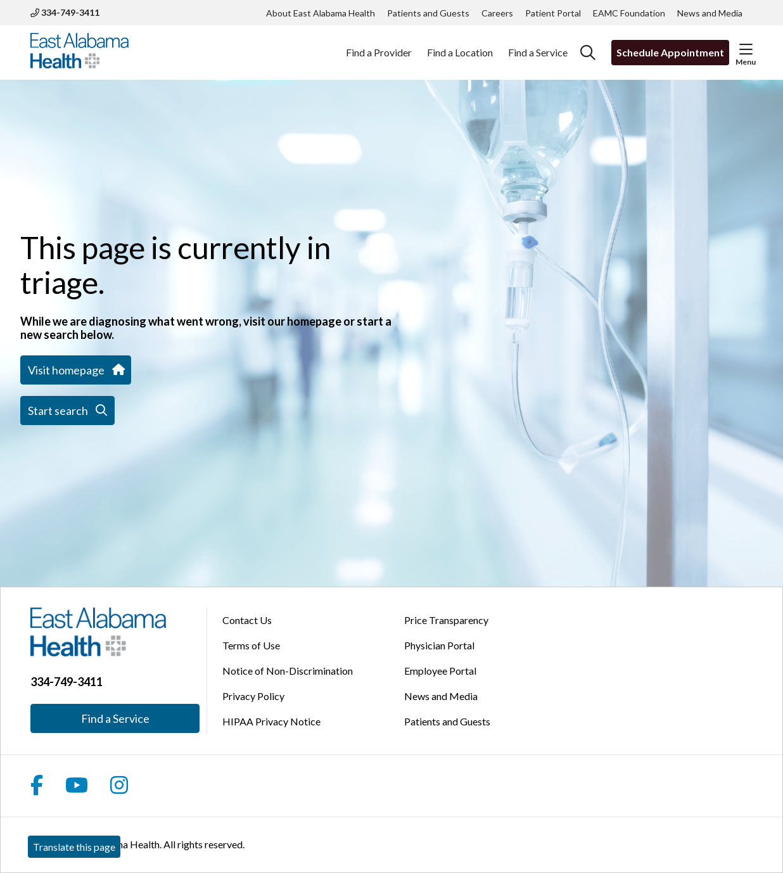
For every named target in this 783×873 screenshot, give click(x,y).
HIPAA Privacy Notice (271, 721)
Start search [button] (67, 410)
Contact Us (247, 620)
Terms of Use (251, 645)
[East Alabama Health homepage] (79, 52)
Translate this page (74, 847)
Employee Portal (440, 671)
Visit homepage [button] (76, 370)
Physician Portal (439, 645)
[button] (746, 49)
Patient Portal (553, 13)
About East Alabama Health (320, 13)
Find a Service (537, 45)
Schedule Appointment (670, 52)
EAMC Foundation (629, 13)
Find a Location (459, 45)
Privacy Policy (253, 696)
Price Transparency (446, 620)
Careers (497, 13)
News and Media (709, 13)
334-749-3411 (64, 12)
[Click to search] (587, 52)
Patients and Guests (428, 13)
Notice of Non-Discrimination (287, 671)
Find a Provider (378, 45)
